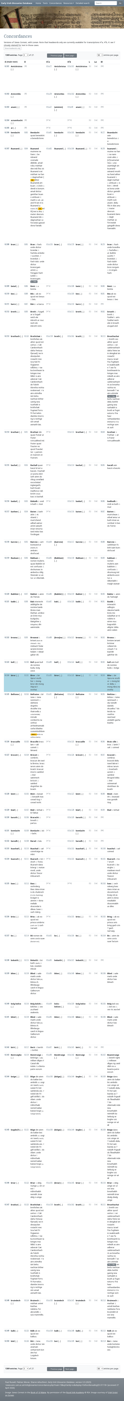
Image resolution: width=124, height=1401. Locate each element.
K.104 (7, 120)
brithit (35, 1050)
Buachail (34, 848)
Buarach (34, 859)
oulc (115, 200)
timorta (39, 528)
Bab (32, 601)
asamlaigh (111, 165)
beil (113, 1003)
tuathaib (34, 404)
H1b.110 (70, 304)
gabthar (111, 654)
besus (41, 296)
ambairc (34, 550)
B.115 (26, 960)
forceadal (111, 222)
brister (40, 649)
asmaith (34, 424)
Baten (33, 511)
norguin (115, 267)
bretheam (37, 370)
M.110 (103, 1183)
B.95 (26, 542)
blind (13, 1017)
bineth (112, 1057)
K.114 (7, 432)
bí (31, 812)
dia (108, 702)
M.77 (103, 132)
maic (38, 610)
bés (33, 299)
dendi (32, 188)
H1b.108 (70, 286)
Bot (109, 1341)
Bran (32, 244)
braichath (113, 769)
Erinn (35, 615)
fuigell (41, 311)
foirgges (34, 273)
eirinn (109, 621)
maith (33, 200)
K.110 (7, 293)
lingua (40, 987)
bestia (33, 289)
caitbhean (111, 544)
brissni (33, 640)
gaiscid (42, 222)
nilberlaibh (111, 580)
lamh (116, 744)
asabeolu (34, 1012)
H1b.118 (70, 558)
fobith (36, 384)
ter (31, 452)
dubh (114, 261)
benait (40, 794)
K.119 (7, 558)
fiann (32, 154)
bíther (40, 399)
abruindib (34, 1312)
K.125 (7, 694)
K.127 (7, 755)
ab (37, 293)
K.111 (7, 304)
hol (111, 1090)
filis (108, 205)
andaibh (110, 720)
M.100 (103, 848)
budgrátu (34, 618)
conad (33, 799)
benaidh (35, 796)
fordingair (34, 534)
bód (12, 1341)
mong (38, 681)
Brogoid (111, 777)
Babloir (33, 594)
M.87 (103, 511)
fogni (117, 410)
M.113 (103, 1330)
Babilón (39, 563)
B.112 (26, 883)
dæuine (110, 610)
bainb (40, 607)
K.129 (7, 810)
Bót (32, 1341)
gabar (33, 654)
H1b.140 (70, 973)
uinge (113, 1085)
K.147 (7, 1204)
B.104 (26, 755)
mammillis (38, 1314)
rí (43, 1060)
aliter (32, 342)
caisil (118, 1063)
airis (117, 317)
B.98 (26, 601)
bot (42, 1349)
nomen (33, 560)
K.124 (7, 675)
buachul (111, 848)
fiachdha (113, 250)
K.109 (7, 286)
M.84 (103, 432)
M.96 (103, 741)
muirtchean (112, 514)
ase (112, 367)
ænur (115, 517)
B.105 (26, 794)
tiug (38, 799)
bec (40, 1079)
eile (108, 323)
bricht (33, 493)
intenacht (111, 604)
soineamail (112, 783)
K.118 (7, 542)
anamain (34, 1347)
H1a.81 (49, 132)
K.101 (7, 66)
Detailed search (82, 3)
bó (43, 830)
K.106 (7, 132)
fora (118, 1309)
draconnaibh (112, 903)
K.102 (7, 94)
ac (116, 220)
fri (39, 362)
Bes (109, 293)
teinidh (114, 702)
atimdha (38, 393)
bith (109, 547)
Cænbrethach (36, 347)
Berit (32, 1047)
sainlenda (34, 1090)
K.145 (7, 1129)
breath (110, 311)
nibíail (40, 651)
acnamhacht (17, 120)
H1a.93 (49, 960)
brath (57, 336)
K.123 (7, 662)
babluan (111, 558)
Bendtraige (59, 1055)
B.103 (26, 741)
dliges (39, 1060)
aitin (32, 514)
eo (40, 293)
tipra (32, 678)
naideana (111, 1309)
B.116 (26, 1003)
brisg (109, 925)
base (38, 909)
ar (108, 253)
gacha (117, 720)
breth (13, 311)
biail (109, 651)
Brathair (34, 432)
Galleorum (35, 990)
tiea (109, 163)
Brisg (109, 916)
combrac (111, 757)
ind (42, 440)
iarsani (117, 640)
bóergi (33, 867)
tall (41, 491)
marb (109, 976)
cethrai (33, 722)
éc (38, 514)
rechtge (38, 418)
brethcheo (35, 339)
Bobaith (34, 960)
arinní (32, 270)
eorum (39, 1069)
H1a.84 (49, 542)
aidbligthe (34, 604)
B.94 (26, 511)
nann (114, 154)
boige (13, 1076)
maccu (110, 359)
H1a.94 (49, 1003)
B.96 (26, 558)
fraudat (39, 449)
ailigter (110, 627)
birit (13, 1047)
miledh (110, 376)
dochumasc (35, 569)
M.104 (103, 935)
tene (32, 697)
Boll (32, 662)
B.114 (26, 935)
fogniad (33, 410)
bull (41, 662)
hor (31, 681)
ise (40, 353)
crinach (110, 649)
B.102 (26, 694)
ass (40, 1090)
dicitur (38, 191)
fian (42, 174)
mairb (33, 976)
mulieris (40, 560)
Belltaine (34, 694)
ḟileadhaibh (115, 1099)
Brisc (32, 916)
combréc (34, 757)
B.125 (26, 1330)
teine (117, 697)
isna (38, 401)
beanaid (115, 796)
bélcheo (33, 1006)
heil (35, 362)
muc (40, 615)
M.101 (103, 859)
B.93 (26, 501)
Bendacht (35, 132)
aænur (39, 523)
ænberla (34, 572)
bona (112, 188)
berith (40, 1047)
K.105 (7, 128)
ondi (109, 504)
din (40, 217)
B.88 (26, 293)
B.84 (26, 148)
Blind (32, 973)
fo (118, 544)
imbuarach (35, 876)
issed (109, 763)
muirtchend (35, 520)
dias (114, 205)
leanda (110, 1093)
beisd (13, 286)
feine (114, 350)
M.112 (103, 1300)
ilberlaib (40, 578)
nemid (33, 1108)
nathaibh (111, 407)
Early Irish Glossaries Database (16, 3)
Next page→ (70, 55)
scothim (35, 256)
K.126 (7, 741)
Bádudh (34, 501)
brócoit (33, 780)
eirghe (110, 867)
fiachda (33, 253)
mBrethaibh (35, 1191)
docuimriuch (112, 892)
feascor (110, 876)
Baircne (34, 542)
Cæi (40, 379)
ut (31, 474)
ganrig (110, 404)
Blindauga (34, 985)
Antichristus (60, 66)
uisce (32, 670)
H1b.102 (70, 94)
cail (108, 747)
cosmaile (34, 160)
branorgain (35, 267)
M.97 (103, 755)
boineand (34, 544)
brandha (116, 247)
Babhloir (15, 594)
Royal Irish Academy (75, 1392)
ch (37, 982)
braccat (33, 760)
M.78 (103, 148)
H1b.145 (70, 1183)
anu (118, 205)
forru (40, 410)
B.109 (26, 830)
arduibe (40, 253)
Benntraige (35, 1055)
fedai (40, 646)
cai (116, 344)
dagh (109, 180)
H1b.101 (70, 66)
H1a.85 (49, 558)
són (32, 421)
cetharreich (35, 1349)
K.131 (7, 830)
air (118, 435)
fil (35, 202)
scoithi (110, 256)
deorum (40, 214)
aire (39, 376)
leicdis (110, 711)
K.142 (7, 1047)
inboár (33, 968)
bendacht (15, 132)
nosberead (35, 390)
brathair (15, 432)
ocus (38, 493)
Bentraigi (80, 1055)
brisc (13, 916)
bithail (39, 810)
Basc (32, 883)
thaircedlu (34, 711)
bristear (110, 643)
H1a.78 (49, 94)
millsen (33, 1060)
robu (32, 165)
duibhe (113, 253)
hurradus (37, 413)
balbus (33, 1336)
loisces (33, 1358)
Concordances (55, 3)
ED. (32, 180)
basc (13, 883)
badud (14, 501)
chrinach (33, 643)
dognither (34, 786)
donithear (111, 786)
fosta (40, 861)
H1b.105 (70, 132)
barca (41, 304)
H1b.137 (70, 960)
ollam (32, 1099)
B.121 (26, 1076)
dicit (41, 474)
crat (41, 171)
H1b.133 (70, 859)
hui (35, 1352)
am (41, 182)
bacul (32, 468)
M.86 (103, 501)
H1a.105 (49, 1341)
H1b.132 (70, 848)
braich (33, 769)
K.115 (7, 465)
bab (56, 601)
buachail (15, 848)
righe (117, 1057)
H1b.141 (70, 1047)
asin (109, 135)
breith (112, 339)
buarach (15, 859)
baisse (33, 1110)
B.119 (26, 1055)
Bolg (109, 1003)
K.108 (7, 244)
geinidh (117, 191)
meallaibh (111, 900)
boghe (79, 1076)
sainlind (40, 772)
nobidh (112, 1088)
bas (41, 531)
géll (32, 1096)
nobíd (33, 1088)
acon (117, 575)
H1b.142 (70, 1055)
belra (36, 396)
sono (32, 938)
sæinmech (34, 777)
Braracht (34, 817)
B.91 (26, 432)
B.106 (26, 817)
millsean (112, 1060)
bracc (41, 741)
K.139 (7, 973)
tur (31, 578)
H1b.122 (70, 662)
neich (32, 317)
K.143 (7, 1055)
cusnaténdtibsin (37, 731)
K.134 (7, 859)
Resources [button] (67, 3)
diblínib (33, 163)
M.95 (103, 694)
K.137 (7, 935)
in (111, 205)
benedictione (38, 138)
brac (109, 744)
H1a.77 (49, 66)
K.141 (7, 1017)
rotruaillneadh (113, 440)
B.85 (26, 244)
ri (116, 421)
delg (39, 1183)
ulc (39, 200)
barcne (14, 542)
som (117, 424)
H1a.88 (49, 637)
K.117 (7, 511)
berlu (109, 399)
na (40, 151)
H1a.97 (49, 1047)
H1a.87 (49, 601)
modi (32, 870)
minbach (34, 646)
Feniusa (39, 350)
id (36, 468)
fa (115, 367)
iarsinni (33, 649)
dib (37, 1063)
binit (13, 794)
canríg (33, 401)
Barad (33, 841)
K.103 (7, 107)
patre (32, 1069)
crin (36, 925)
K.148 (7, 1300)
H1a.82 (49, 148)
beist (78, 286)
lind (33, 775)
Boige (110, 1076)
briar (13, 1183)
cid (113, 895)
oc (42, 220)
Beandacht (112, 132)
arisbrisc (40, 922)
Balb (109, 1330)
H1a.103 (49, 1300)
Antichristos (16, 66)
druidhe (33, 708)
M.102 (103, 883)
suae (42, 938)
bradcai (14, 1204)
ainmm (33, 900)
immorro (111, 421)
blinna (33, 982)
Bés (32, 293)
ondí (42, 501)
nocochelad (35, 482)
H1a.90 (49, 675)
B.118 (26, 973)
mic (113, 613)
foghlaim (115, 362)
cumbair (111, 523)
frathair (110, 435)
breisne (110, 640)
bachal (14, 465)
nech (32, 323)
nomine (33, 607)
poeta (35, 474)
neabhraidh (114, 364)
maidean (111, 870)
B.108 (26, 841)
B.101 (26, 675)
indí (35, 168)
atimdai (114, 393)
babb (13, 601)
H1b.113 (70, 432)
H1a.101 (49, 1183)
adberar (110, 379)
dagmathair (37, 177)
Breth (33, 311)
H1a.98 (49, 1055)
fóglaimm (34, 364)
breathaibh (112, 1110)
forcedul (34, 222)
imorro (41, 416)
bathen (14, 511)
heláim (33, 651)
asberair (34, 379)
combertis (34, 720)
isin (37, 202)
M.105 (103, 1003)
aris (115, 922)
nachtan (34, 399)
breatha (115, 384)
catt (42, 542)
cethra (32, 737)
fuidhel (110, 317)
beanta (110, 1069)
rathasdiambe (113, 418)
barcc (13, 304)
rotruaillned (35, 440)
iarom (33, 766)
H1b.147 (70, 1300)
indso (37, 531)
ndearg (110, 886)
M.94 (103, 675)
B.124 (26, 1300)
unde (117, 188)
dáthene (34, 702)
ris (108, 384)
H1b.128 (70, 810)
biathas (33, 1306)
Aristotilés (16, 94)
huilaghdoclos (113, 1347)
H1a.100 (49, 1076)
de (31, 384)
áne (32, 1352)
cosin (109, 157)
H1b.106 (70, 148)
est (37, 296)
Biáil (32, 810)
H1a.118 (49, 336)
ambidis (113, 1082)
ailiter (117, 174)
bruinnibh (111, 1312)
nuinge (110, 1122)
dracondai (34, 906)
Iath (32, 476)
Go (120, 3)
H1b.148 (70, 1330)
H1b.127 (70, 794)
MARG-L (34, 734)
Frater (33, 443)
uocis (37, 938)
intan (32, 528)
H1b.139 (70, 1003)
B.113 (26, 916)
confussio (38, 566)
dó (37, 654)
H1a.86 (49, 594)
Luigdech (34, 1355)
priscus (33, 922)
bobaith (14, 960)
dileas (33, 909)
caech (32, 987)
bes (12, 293)
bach (32, 488)
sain (115, 1090)
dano (118, 214)
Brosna (110, 637)
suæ (109, 941)
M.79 (103, 244)
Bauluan (15, 558)
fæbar (35, 812)
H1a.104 (49, 1330)
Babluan (34, 558)
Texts (45, 3)
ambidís (33, 1082)
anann (110, 202)
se (115, 1116)
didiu (116, 202)
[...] (12, 69)
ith (108, 796)
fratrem (34, 457)
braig (109, 895)
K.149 (7, 1330)
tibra (115, 686)
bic (108, 1082)
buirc (118, 547)
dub (37, 261)
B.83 (26, 132)
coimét (33, 747)
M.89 (103, 558)
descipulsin (35, 356)
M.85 (103, 465)
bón (41, 185)
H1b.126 (70, 755)
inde (118, 1105)
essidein (38, 966)
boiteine (116, 1344)
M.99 (103, 810)
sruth (38, 678)
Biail (109, 810)
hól (40, 1088)
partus (33, 823)
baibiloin (111, 566)
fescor (39, 873)
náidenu (34, 1309)
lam (32, 744)
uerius (33, 344)
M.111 (103, 336)
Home (38, 3)
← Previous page (55, 55)
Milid (32, 376)
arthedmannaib (37, 725)
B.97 (26, 594)
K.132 (7, 841)
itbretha (34, 387)
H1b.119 (70, 594)
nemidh (33, 1194)
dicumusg (111, 572)
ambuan (36, 197)
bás (40, 841)
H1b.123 (70, 675)
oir (31, 1085)
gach (114, 925)
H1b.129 (70, 817)
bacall (110, 465)
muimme (34, 151)
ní (40, 202)
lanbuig (110, 1116)
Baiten (110, 511)
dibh (109, 1066)
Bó (31, 935)
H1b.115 (70, 501)
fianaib (39, 225)
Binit (32, 794)
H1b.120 (70, 601)
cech (116, 883)
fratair (39, 435)
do (41, 476)
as (108, 188)
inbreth (33, 320)
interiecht (39, 601)
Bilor (109, 675)
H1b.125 (70, 741)
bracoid (110, 755)
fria (108, 362)
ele (37, 317)
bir (38, 675)
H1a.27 (49, 107)
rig (31, 418)
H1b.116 (70, 511)
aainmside (34, 627)
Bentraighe (16, 1055)
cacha (32, 728)
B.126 (26, 1341)
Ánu (39, 168)
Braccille (34, 741)
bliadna (39, 728)
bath (34, 504)
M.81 (103, 293)
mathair (115, 180)
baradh (14, 841)
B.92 (26, 465)
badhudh (111, 501)
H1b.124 (70, 694)
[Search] (106, 3)
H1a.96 (49, 973)
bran (13, 244)
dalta (32, 350)
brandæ (33, 250)
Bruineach (112, 1300)
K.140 (7, 1003)
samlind (110, 775)
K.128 (7, 794)
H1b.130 (70, 830)
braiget (33, 897)
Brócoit (33, 755)
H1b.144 (70, 1076)
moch (117, 870)
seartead (111, 717)
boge (38, 1110)
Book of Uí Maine (38, 1392)
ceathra (110, 714)
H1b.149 (70, 1341)
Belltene (15, 694)
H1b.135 (70, 916)
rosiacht (34, 359)
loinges (33, 373)
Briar (32, 1183)
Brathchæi (35, 336)
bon (109, 185)
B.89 (26, 311)
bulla (32, 668)
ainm (37, 476)
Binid (109, 794)
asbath (39, 526)
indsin (33, 1066)
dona (32, 225)
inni (34, 211)
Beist (32, 286)
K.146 (7, 1183)
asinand (110, 171)
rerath (117, 171)
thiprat (33, 686)
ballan (36, 1079)
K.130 (7, 817)
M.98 (103, 794)
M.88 (103, 542)
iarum (116, 766)
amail (40, 163)
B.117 (26, 1047)
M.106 (103, 973)
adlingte (111, 607)
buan (32, 185)
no (115, 387)
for (39, 1309)
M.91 (103, 601)
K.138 (7, 960)
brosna (14, 637)
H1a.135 (49, 244)
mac (39, 373)
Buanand (15, 148)
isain (113, 547)
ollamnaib (111, 1105)
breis (109, 613)
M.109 (103, 1076)
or (108, 681)
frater (33, 437)
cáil (37, 744)
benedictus (112, 138)
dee (32, 168)
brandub (34, 258)
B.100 (26, 662)
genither (34, 194)
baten (78, 511)
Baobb (110, 601)
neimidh (110, 1113)
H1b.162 (70, 336)
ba (31, 370)
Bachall (33, 465)
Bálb (32, 1330)
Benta (42, 1066)
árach (32, 861)
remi (39, 326)
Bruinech (34, 1300)
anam (13, 107)
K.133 (7, 848)
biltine (110, 697)
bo (118, 859)
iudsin (33, 275)
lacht (34, 833)
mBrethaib (35, 1105)
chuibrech (39, 892)
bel (110, 1006)
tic (112, 1009)
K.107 (7, 148)
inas (41, 796)
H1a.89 (49, 662)
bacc (32, 496)
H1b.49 (70, 107)
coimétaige (35, 851)
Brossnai (34, 637)
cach (32, 912)
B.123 (26, 336)
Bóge (32, 1076)
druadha (111, 708)
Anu (40, 211)
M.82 (103, 311)
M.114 (103, 1341)
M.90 (103, 594)
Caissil (33, 1063)
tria (39, 708)
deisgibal (113, 353)
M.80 (103, 286)
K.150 (7, 1341)
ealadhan (111, 615)
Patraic (36, 597)
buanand (111, 148)
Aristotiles (59, 94)
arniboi (41, 613)
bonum (41, 188)
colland (110, 646)
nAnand (33, 157)
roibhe (110, 618)
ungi (42, 1082)
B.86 (26, 286)
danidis (110, 705)
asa (115, 1009)
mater (33, 214)
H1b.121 (70, 637)
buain (37, 488)
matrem (36, 455)
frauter (33, 446)
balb (13, 1330)
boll (12, 662)
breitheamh (112, 370)
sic (43, 168)
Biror (32, 675)
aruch (111, 861)
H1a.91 (49, 694)
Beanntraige (113, 1055)
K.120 (7, 594)
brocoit (14, 755)
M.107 (103, 1055)
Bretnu (36, 763)
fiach (39, 244)
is (38, 185)
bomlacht (15, 830)
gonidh (114, 799)
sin (118, 165)
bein (116, 794)
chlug (32, 479)
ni (110, 270)
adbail (33, 523)
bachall (41, 471)
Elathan (33, 613)
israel (116, 359)
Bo (108, 935)
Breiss (33, 610)
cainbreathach (113, 347)
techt (38, 802)
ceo (116, 339)
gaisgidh (111, 225)
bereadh (111, 390)
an (42, 200)
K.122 (7, 637)
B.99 (26, 637)
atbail (109, 517)
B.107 (26, 810)
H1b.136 (70, 935)
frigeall (117, 1096)
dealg (109, 1197)
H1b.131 (70, 841)
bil (42, 694)
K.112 (7, 311)
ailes (114, 157)
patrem (39, 452)
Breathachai (113, 336)
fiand (112, 174)
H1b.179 (70, 244)
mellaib (33, 903)
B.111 (26, 859)
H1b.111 (70, 311)
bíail (78, 810)
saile (39, 973)
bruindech (15, 1300)
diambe (33, 416)
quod (32, 296)
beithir (115, 401)
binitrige (34, 1057)
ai (12, 128)
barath (14, 817)
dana (40, 864)
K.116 (7, 501)
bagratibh (111, 624)
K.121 (7, 601)
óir (41, 1185)
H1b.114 (70, 465)
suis (32, 1314)
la (43, 370)
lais (39, 424)
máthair (38, 165)
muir (41, 504)
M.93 (103, 662)
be (38, 154)
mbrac (110, 766)
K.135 (7, 883)
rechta (41, 387)
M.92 (103, 637)
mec (40, 359)
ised (32, 531)
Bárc (32, 304)
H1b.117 (70, 542)
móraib (33, 717)
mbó (32, 854)
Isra (32, 362)
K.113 (7, 336)
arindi (109, 1306)
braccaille (15, 741)
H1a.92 (49, 935)
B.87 (26, 304)
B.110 (26, 848)
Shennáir (34, 575)
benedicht (40, 135)
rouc (42, 320)
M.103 (103, 916)
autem (110, 772)
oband (33, 517)
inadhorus (34, 491)
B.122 (26, 1183)
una (114, 163)
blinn (13, 973)
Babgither (34, 621)
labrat (115, 763)
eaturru (110, 413)
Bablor (110, 594)
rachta (110, 387)
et (31, 455)
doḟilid (37, 1096)
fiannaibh (111, 228)
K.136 (7, 916)
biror (13, 675)
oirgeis (114, 270)
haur (109, 416)
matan (41, 867)
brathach (15, 336)
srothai (33, 689)
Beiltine (111, 694)
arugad (110, 326)
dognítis (34, 705)
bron (109, 267)
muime (110, 151)
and (32, 202)
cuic (109, 1085)
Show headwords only (12, 48)
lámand (33, 750)
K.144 (7, 1076)
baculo (33, 471)
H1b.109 (70, 293)
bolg (38, 668)
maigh (110, 583)
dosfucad (34, 553)
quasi (32, 135)
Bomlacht (35, 830)
